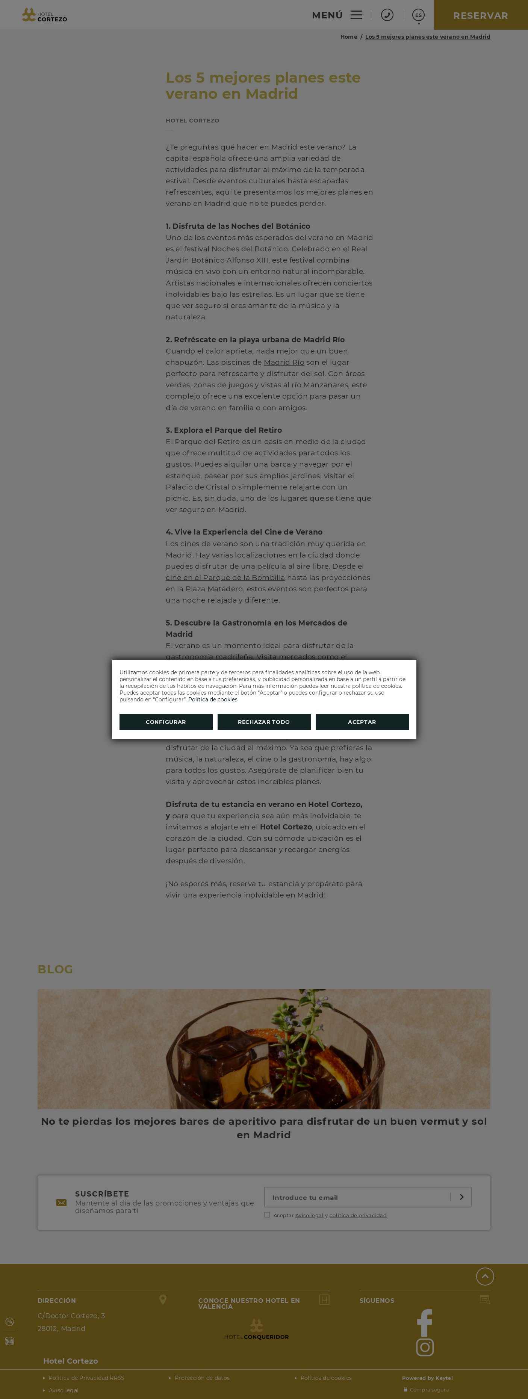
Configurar (166, 722)
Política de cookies (213, 699)
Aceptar (362, 722)
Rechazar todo (264, 722)
